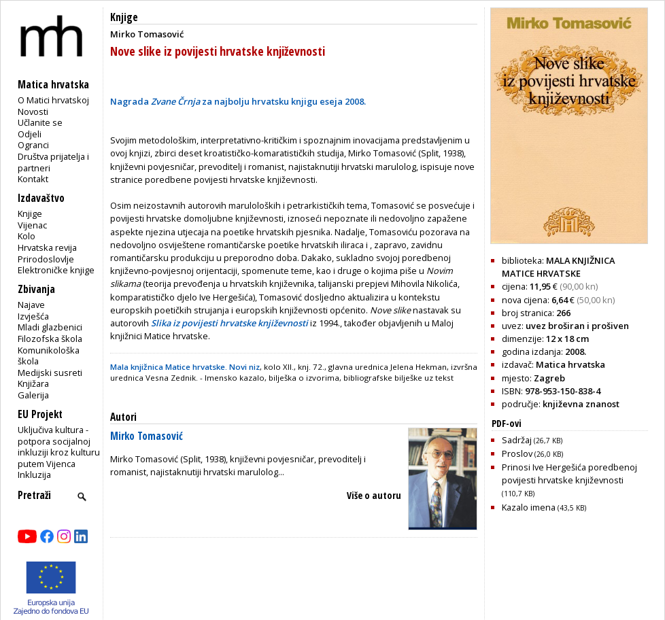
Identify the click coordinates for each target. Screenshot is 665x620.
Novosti (33, 111)
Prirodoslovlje (46, 259)
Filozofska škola (50, 338)
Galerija (33, 395)
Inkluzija (34, 474)
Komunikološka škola (49, 356)
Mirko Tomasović (146, 436)
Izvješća (33, 316)
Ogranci (33, 145)
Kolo (26, 236)
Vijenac (32, 225)
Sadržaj (532, 440)
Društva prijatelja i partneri (53, 162)
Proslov (532, 453)
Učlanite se (40, 122)
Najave (31, 304)
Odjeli (29, 134)
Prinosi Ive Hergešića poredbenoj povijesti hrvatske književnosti (569, 479)
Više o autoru (374, 495)
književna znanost (581, 404)
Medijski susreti (50, 372)
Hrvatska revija (47, 247)
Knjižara (33, 383)
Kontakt (33, 179)
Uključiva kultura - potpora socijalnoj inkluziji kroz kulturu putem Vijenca (59, 447)
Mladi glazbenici (50, 327)
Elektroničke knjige (56, 270)
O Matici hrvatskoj (53, 100)
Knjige (30, 213)
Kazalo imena (544, 507)
